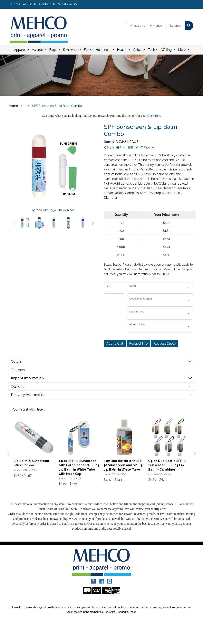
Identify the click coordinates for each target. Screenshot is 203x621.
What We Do (67, 4)
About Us (29, 4)
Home (15, 4)
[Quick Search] (136, 25)
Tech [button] (151, 50)
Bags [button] (53, 50)
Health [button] (122, 50)
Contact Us (47, 4)
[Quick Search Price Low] (157, 25)
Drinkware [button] (70, 50)
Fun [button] (86, 50)
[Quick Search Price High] (175, 25)
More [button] (182, 50)
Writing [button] (166, 50)
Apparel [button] (19, 50)
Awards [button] (37, 50)
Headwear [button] (103, 50)
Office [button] (137, 50)
